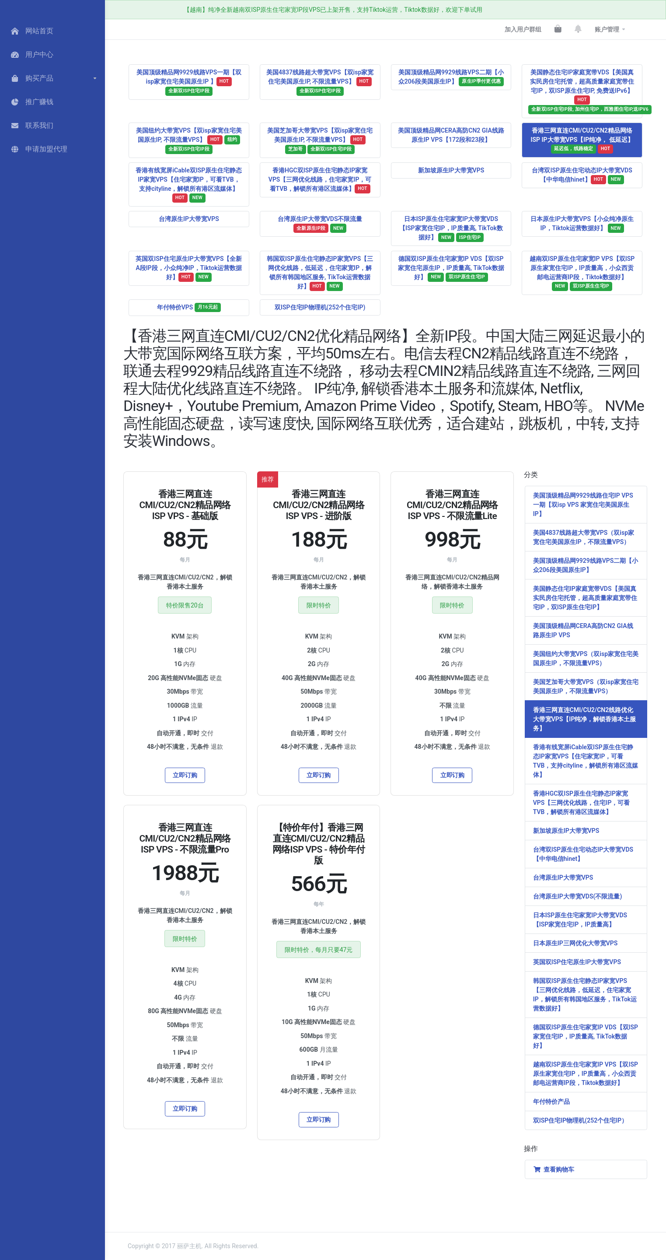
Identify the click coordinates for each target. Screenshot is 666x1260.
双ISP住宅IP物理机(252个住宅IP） (580, 1120)
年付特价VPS (189, 307)
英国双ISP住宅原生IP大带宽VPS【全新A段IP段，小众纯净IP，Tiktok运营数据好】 (189, 268)
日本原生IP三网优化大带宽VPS (575, 943)
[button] (52, 78)
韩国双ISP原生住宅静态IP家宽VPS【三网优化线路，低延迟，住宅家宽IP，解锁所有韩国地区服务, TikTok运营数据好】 (320, 273)
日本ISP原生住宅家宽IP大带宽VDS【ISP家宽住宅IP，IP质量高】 (580, 920)
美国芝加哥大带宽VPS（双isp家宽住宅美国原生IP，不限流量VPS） (585, 686)
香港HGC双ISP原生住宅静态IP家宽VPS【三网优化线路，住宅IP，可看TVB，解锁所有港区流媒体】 (581, 802)
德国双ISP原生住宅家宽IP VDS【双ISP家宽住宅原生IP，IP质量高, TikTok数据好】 (451, 268)
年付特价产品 (551, 1101)
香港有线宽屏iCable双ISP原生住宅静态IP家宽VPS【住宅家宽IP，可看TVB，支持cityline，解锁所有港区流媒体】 (189, 185)
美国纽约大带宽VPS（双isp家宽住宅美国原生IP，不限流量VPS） (585, 658)
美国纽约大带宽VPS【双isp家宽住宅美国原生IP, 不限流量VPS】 (188, 140)
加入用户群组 (523, 29)
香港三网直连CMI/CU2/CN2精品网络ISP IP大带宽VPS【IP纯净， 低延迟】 (582, 140)
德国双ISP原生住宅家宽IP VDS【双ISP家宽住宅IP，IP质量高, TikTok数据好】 (585, 1036)
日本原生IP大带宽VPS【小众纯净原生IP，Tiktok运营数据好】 (582, 224)
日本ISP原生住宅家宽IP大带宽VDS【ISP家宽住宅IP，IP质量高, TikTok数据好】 (451, 228)
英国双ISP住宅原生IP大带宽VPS (577, 961)
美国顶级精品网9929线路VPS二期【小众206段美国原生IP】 (451, 77)
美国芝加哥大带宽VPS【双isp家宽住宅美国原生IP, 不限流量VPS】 (320, 140)
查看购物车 (553, 1169)
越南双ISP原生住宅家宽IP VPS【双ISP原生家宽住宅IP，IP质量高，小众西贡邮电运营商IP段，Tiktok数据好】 (582, 273)
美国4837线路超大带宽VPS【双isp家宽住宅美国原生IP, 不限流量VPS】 (319, 82)
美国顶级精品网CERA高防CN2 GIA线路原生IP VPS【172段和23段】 (451, 135)
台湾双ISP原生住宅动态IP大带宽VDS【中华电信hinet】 (582, 175)
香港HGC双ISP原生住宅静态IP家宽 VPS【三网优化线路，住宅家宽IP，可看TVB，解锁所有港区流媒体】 (320, 180)
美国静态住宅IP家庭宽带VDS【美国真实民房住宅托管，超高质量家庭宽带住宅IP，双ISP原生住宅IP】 (585, 598)
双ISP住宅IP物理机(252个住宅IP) (320, 307)
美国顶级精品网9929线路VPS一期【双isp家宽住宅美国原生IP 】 (189, 82)
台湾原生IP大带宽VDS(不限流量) (577, 896)
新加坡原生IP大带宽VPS (451, 170)
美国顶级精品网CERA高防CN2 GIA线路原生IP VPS (583, 630)
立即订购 (185, 775)
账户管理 (607, 29)
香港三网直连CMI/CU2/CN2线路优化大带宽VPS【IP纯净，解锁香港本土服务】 (584, 719)
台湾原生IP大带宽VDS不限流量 (320, 224)
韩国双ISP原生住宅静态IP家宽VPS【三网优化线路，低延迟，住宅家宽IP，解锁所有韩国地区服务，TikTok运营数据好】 (585, 994)
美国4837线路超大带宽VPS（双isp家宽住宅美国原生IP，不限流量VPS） (583, 537)
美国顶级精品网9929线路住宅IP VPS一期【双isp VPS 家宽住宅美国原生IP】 (583, 504)
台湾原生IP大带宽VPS (189, 218)
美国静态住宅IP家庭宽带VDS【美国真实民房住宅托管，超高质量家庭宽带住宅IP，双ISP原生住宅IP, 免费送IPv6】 (585, 91)
